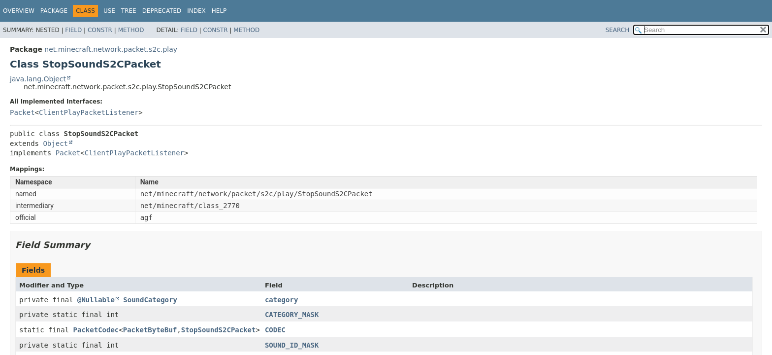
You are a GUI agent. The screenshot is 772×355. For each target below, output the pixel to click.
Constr (100, 30)
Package (53, 10)
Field (73, 30)
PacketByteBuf (150, 330)
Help (219, 10)
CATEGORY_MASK (292, 315)
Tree (128, 10)
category (281, 300)
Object (55, 143)
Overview (18, 10)
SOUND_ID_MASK (292, 345)
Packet (22, 112)
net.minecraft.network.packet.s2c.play (110, 49)
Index (196, 10)
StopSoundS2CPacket (218, 330)
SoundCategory (150, 300)
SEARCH (618, 30)
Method (131, 30)
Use (109, 10)
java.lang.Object (38, 79)
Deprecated (162, 10)
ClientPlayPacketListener (88, 112)
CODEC (275, 330)
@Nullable (96, 300)
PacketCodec (96, 330)
